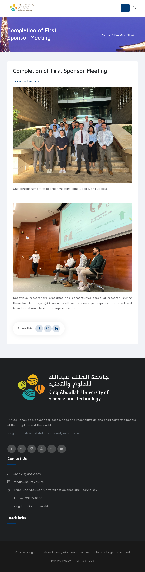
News (131, 34)
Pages (118, 34)
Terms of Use (84, 560)
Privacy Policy (61, 560)
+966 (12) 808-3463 (27, 474)
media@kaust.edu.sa (28, 482)
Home (106, 34)
